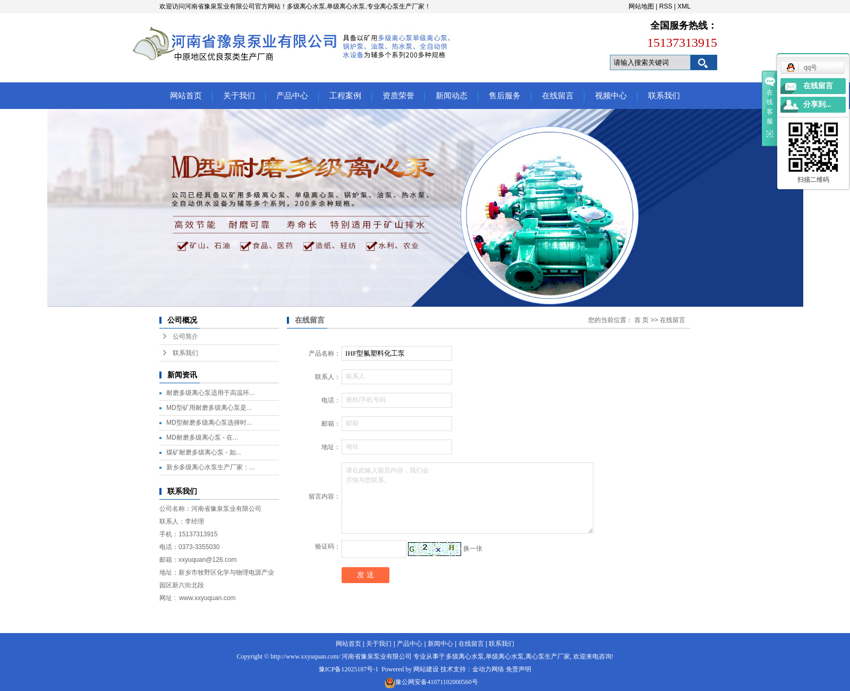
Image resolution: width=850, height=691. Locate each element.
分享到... (817, 104)
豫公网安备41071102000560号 (436, 682)
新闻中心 (440, 643)
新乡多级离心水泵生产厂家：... (210, 467)
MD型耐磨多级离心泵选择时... (209, 422)
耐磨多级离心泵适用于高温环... (210, 393)
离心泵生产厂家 (547, 656)
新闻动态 (452, 95)
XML (684, 6)
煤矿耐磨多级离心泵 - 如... (203, 452)
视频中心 (611, 95)
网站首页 (186, 95)
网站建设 (426, 669)
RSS (666, 6)
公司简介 (185, 336)
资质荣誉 (398, 95)
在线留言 (558, 95)
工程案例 (345, 95)
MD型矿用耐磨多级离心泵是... (209, 407)
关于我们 (239, 95)
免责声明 (518, 669)
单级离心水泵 (505, 656)
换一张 (472, 548)
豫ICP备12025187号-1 (349, 669)
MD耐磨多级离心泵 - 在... (202, 437)
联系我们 (664, 95)
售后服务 (505, 95)
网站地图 (641, 6)
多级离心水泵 (465, 656)
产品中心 (292, 95)
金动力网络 (488, 669)
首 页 (641, 320)
